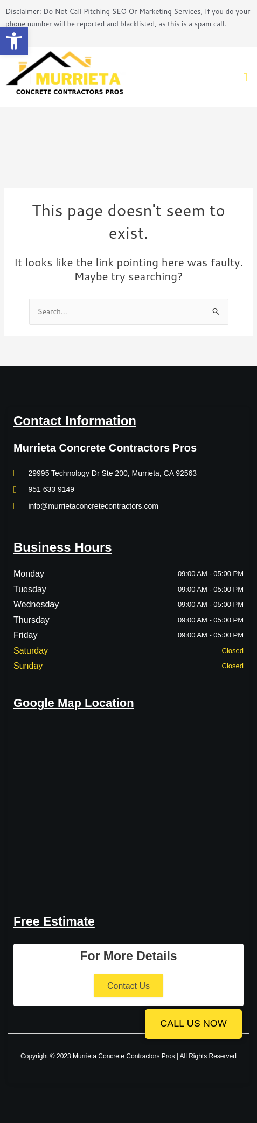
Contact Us (128, 985)
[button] (14, 41)
